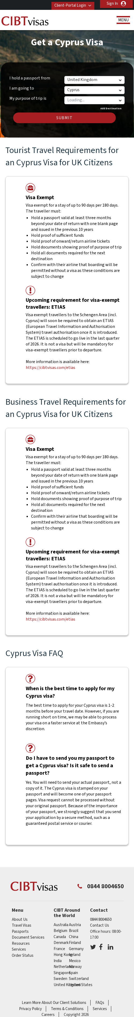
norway (75, 967)
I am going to (21, 88)
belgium (60, 931)
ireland (74, 955)
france (59, 949)
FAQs (99, 1003)
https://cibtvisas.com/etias (50, 368)
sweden (60, 979)
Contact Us (99, 925)
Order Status (23, 955)
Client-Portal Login (68, 3)
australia (61, 925)
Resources (21, 943)
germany (76, 949)
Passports (20, 931)
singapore (62, 973)
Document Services (28, 937)
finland (75, 943)
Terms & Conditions (67, 1009)
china (73, 937)
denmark (61, 943)
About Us (20, 919)
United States (80, 985)
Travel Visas (21, 925)
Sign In (112, 3)
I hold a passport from (29, 78)
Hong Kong (63, 955)
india (58, 961)
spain (73, 973)
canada (60, 937)
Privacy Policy (30, 1009)
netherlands (64, 967)
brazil (73, 931)
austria (75, 925)
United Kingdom (67, 985)
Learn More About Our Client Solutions (54, 1003)
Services (19, 949)
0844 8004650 (100, 919)
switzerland (79, 979)
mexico (75, 961)
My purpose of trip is (27, 97)
